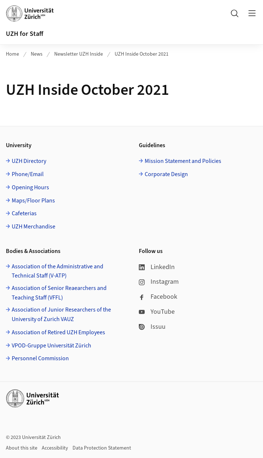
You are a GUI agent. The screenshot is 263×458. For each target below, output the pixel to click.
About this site (21, 448)
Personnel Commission (40, 358)
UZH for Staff (24, 33)
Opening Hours (30, 187)
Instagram (159, 281)
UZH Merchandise (33, 227)
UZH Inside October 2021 (141, 54)
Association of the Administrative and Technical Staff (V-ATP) (57, 271)
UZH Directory (29, 161)
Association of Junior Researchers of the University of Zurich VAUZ (61, 314)
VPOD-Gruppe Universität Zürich (51, 346)
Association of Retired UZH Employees (58, 332)
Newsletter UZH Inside (78, 54)
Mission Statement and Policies (183, 161)
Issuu (152, 326)
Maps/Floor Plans (33, 201)
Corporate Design (166, 174)
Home (12, 54)
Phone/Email (28, 174)
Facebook (158, 296)
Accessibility (55, 448)
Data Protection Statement (102, 448)
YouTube (157, 311)
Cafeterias (24, 213)
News (36, 54)
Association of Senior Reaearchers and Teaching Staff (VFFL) (59, 293)
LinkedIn (157, 267)
